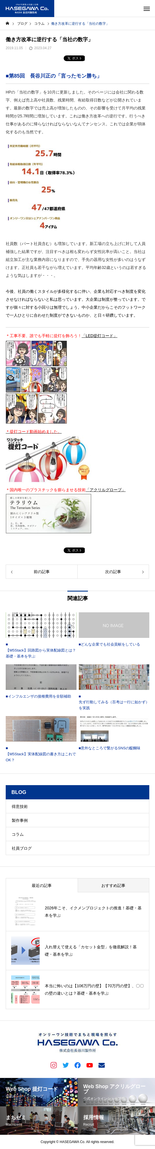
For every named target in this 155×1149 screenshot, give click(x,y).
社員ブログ (22, 848)
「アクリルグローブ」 (106, 490)
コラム (18, 834)
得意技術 (20, 806)
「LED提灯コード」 (99, 335)
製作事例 (20, 820)
